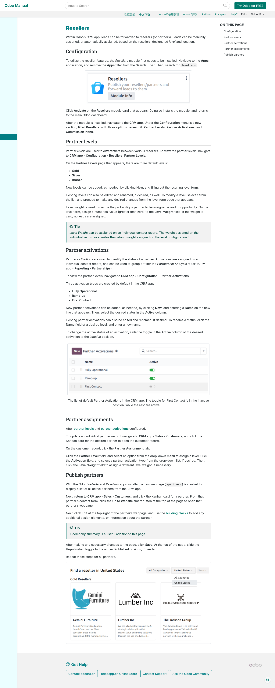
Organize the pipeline (26, 104)
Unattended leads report (31, 131)
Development (18, 296)
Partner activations (235, 43)
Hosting (15, 209)
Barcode (15, 64)
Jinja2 (234, 14)
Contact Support (155, 674)
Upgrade (15, 233)
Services (15, 178)
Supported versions (22, 244)
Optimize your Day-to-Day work (32, 166)
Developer (16, 264)
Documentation (19, 302)
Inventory (15, 52)
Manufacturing (19, 58)
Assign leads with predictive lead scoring (33, 124)
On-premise (17, 227)
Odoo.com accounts (22, 256)
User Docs (16, 29)
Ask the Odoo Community (190, 674)
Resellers (22, 143)
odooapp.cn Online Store (119, 674)
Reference (16, 282)
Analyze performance (26, 160)
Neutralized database (23, 238)
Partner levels (232, 37)
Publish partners (234, 54)
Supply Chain (18, 69)
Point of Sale (17, 81)
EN (243, 14)
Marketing (16, 172)
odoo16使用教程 (169, 14)
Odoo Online (17, 215)
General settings (20, 195)
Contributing (18, 290)
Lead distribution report (30, 155)
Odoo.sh (15, 221)
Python (206, 14)
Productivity (17, 184)
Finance (15, 87)
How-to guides (19, 276)
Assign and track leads (27, 116)
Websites (15, 75)
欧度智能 (129, 14)
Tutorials (15, 270)
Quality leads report (28, 137)
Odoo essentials (20, 34)
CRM (13, 98)
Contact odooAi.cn (81, 674)
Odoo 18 (256, 14)
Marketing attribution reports (34, 149)
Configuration (232, 31)
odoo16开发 (190, 14)
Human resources (21, 93)
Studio (14, 189)
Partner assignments (237, 48)
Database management (24, 203)
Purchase (15, 40)
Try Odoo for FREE (250, 6)
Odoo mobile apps (21, 250)
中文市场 (144, 14)
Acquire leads (21, 110)
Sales (13, 46)
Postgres (220, 14)
